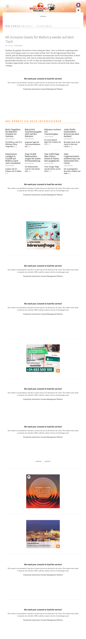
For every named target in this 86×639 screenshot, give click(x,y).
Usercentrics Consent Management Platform (47, 89)
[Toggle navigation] (7, 6)
